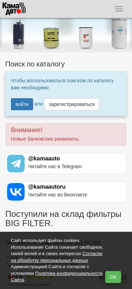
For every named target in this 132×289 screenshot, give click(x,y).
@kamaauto (44, 158)
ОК (113, 277)
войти (22, 104)
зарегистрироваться (72, 104)
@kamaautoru (46, 187)
